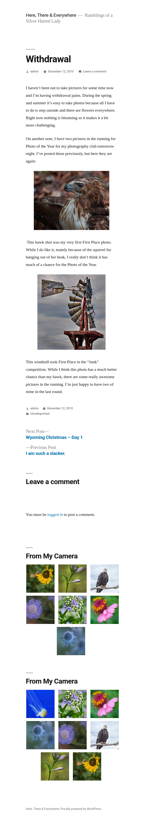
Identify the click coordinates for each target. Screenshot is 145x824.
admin (34, 71)
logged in (55, 514)
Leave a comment (94, 71)
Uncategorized (39, 413)
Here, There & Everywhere (51, 15)
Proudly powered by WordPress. (81, 809)
